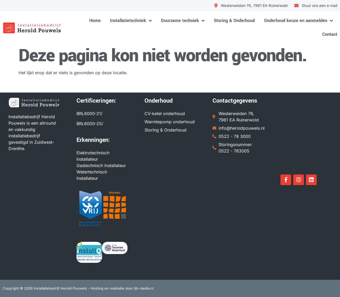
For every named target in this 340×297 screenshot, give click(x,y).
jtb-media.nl (144, 288)
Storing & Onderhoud (234, 21)
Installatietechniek (131, 21)
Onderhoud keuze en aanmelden (298, 21)
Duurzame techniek (183, 21)
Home (95, 21)
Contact (329, 34)
